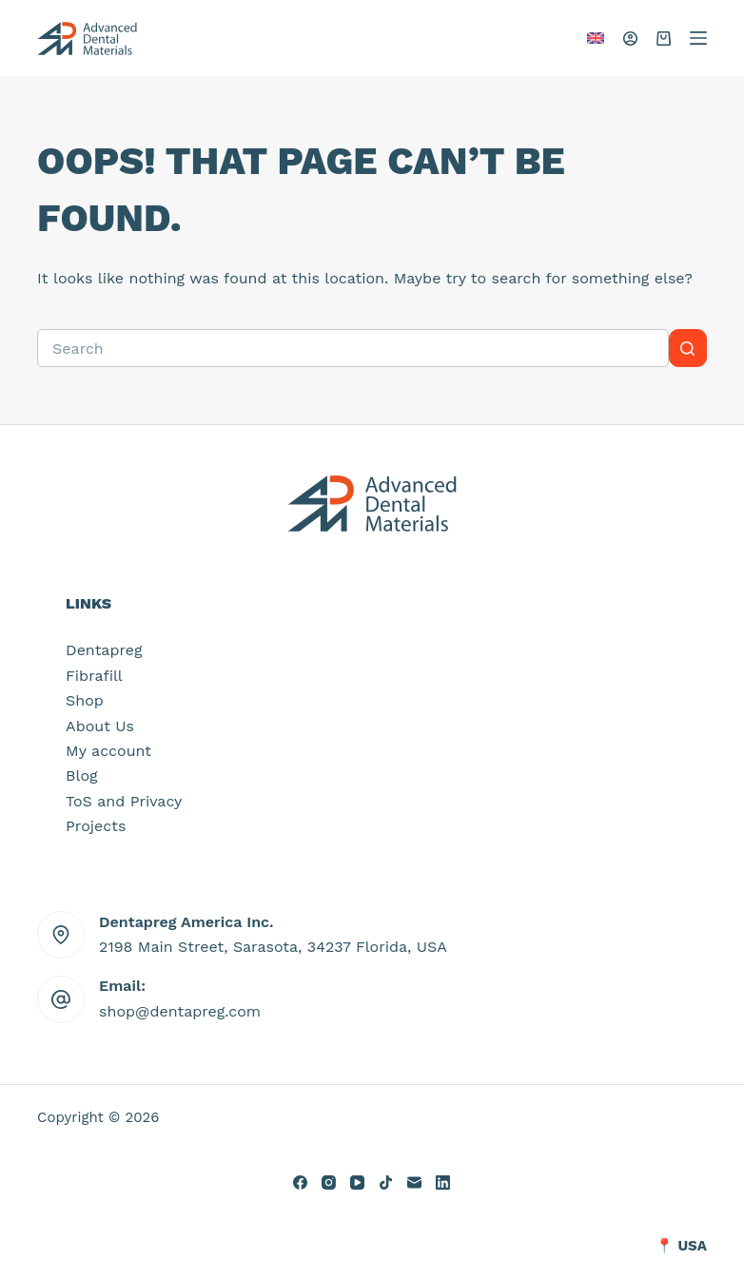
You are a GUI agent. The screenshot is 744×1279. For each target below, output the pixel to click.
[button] (595, 38)
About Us (100, 726)
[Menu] (698, 38)
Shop (85, 700)
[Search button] (688, 348)
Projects (96, 826)
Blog (81, 775)
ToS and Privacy (124, 801)
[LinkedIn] (443, 1182)
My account (108, 751)
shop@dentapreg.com (180, 1011)
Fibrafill (94, 676)
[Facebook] (300, 1182)
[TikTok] (386, 1182)
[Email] (414, 1182)
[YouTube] (357, 1182)
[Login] (630, 38)
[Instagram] (329, 1182)
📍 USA (681, 1245)
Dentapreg (104, 650)
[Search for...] (353, 348)
